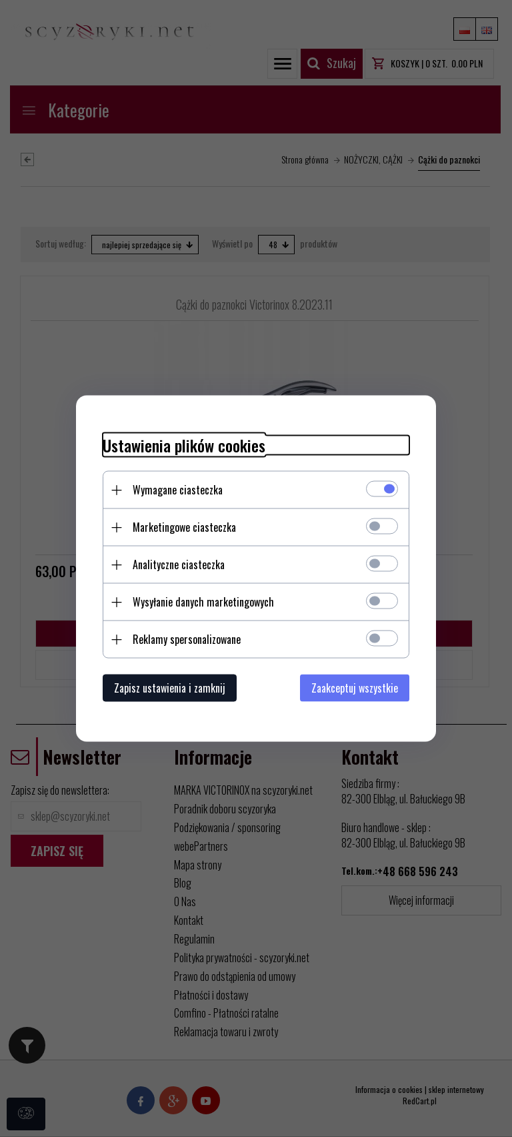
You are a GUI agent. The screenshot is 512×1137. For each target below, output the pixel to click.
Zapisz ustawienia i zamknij (169, 688)
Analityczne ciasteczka (179, 564)
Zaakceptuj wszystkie (354, 688)
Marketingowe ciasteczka (184, 527)
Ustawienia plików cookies (184, 445)
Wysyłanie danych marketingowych (203, 602)
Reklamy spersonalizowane (187, 639)
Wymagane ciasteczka (178, 490)
